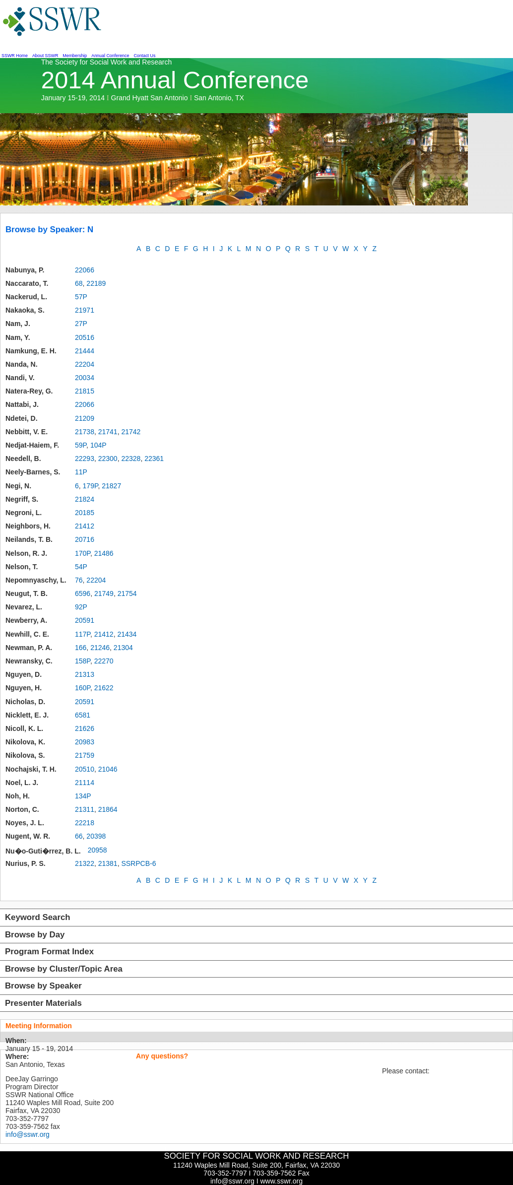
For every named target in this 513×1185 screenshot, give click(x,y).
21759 (84, 755)
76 (79, 580)
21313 (84, 674)
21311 (84, 809)
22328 (130, 458)
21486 (104, 553)
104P (98, 445)
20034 (84, 378)
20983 (84, 742)
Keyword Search (37, 917)
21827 (111, 486)
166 (80, 648)
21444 (84, 351)
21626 (84, 728)
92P (81, 607)
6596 (82, 593)
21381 (108, 863)
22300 (108, 458)
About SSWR (45, 55)
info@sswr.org (27, 1134)
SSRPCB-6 (138, 863)
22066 (84, 270)
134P (83, 796)
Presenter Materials (43, 1003)
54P (81, 567)
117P (82, 634)
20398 (96, 836)
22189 (96, 283)
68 (79, 283)
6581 (82, 715)
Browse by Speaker (43, 985)
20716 (84, 539)
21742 (130, 432)
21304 (123, 648)
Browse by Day (34, 934)
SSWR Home (14, 55)
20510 (84, 769)
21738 (84, 432)
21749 (104, 593)
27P (81, 324)
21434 (126, 634)
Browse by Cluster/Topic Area (64, 969)
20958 (97, 850)
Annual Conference (110, 55)
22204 (84, 364)
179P (90, 486)
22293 (84, 458)
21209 (84, 418)
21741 (108, 432)
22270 (104, 661)
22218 (84, 823)
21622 (104, 688)
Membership (75, 55)
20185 (84, 513)
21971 (84, 310)
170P (82, 553)
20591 (84, 620)
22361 (154, 458)
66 (79, 836)
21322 (84, 863)
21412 (84, 526)
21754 (127, 593)
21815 (84, 391)
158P (82, 661)
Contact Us (144, 55)
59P (80, 445)
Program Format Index (49, 951)
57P (81, 297)
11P (81, 472)
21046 (108, 769)
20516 (84, 337)
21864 (108, 809)
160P (82, 688)
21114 (84, 783)
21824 (84, 499)
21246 (100, 648)
